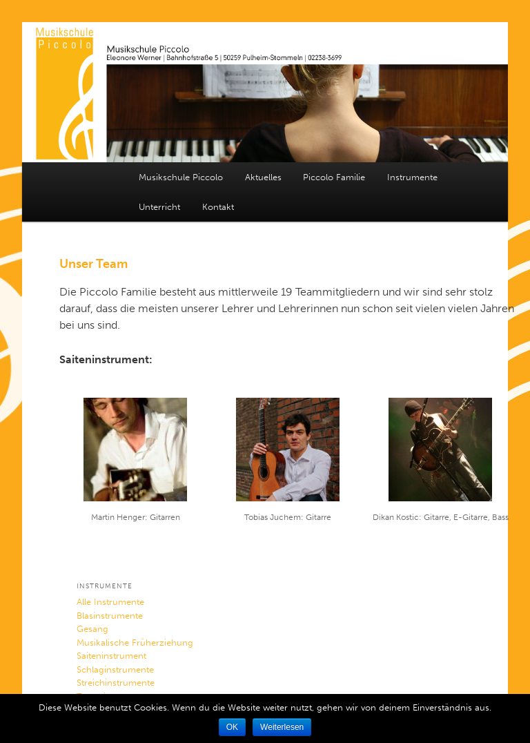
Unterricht (159, 207)
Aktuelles (263, 177)
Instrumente (412, 177)
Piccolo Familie (334, 177)
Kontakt (218, 207)
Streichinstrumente (116, 682)
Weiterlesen (282, 727)
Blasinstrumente (110, 615)
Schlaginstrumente (115, 669)
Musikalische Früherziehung (135, 642)
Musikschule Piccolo (181, 177)
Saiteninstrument (111, 655)
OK (232, 727)
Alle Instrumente (110, 602)
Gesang (92, 629)
